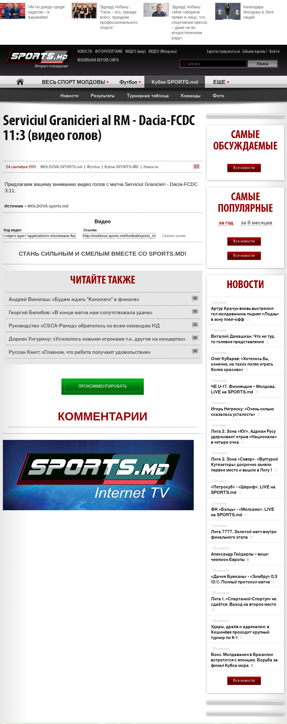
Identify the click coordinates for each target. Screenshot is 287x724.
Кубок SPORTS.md (175, 81)
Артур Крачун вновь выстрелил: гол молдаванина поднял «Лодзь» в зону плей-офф (245, 313)
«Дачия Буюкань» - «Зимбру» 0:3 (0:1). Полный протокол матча (244, 578)
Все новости (244, 168)
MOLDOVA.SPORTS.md (61, 166)
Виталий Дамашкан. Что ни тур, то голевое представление (243, 338)
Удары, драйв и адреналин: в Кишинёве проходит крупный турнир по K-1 (240, 632)
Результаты (103, 95)
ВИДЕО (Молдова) (163, 51)
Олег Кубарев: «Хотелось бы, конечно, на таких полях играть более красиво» (242, 364)
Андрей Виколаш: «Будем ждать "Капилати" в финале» (74, 298)
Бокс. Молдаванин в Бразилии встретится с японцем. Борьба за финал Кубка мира (244, 659)
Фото (218, 95)
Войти (274, 51)
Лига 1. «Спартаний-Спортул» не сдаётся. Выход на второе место (243, 604)
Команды (191, 95)
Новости (69, 95)
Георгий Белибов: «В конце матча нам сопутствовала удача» (80, 311)
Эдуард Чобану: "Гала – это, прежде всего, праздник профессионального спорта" (104, 16)
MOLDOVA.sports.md (48, 206)
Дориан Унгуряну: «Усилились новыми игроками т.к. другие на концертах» (97, 338)
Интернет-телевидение (39, 60)
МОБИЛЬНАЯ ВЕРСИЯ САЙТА (98, 60)
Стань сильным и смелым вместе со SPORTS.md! (103, 253)
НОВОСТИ (84, 51)
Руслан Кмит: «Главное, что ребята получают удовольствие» (80, 351)
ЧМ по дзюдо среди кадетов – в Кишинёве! (32, 11)
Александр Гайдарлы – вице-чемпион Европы (240, 556)
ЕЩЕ (219, 81)
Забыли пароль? (254, 51)
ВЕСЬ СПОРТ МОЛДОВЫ (73, 81)
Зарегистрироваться (223, 51)
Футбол (128, 81)
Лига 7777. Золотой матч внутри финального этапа (244, 534)
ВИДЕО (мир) (135, 51)
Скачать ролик (173, 236)
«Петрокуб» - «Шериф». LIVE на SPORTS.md (243, 489)
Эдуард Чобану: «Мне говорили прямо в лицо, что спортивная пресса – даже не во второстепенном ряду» (175, 21)
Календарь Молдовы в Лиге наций (244, 11)
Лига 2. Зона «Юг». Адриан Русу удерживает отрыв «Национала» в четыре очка (244, 436)
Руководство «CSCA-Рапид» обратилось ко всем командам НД (84, 325)
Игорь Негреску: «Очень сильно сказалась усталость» (242, 411)
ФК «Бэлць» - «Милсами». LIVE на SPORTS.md (242, 511)
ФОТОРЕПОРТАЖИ (108, 51)
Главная (20, 81)
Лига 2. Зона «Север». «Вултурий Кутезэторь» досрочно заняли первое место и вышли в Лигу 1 (244, 464)
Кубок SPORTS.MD (121, 166)
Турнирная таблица (148, 95)
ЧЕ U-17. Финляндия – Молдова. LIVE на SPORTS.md (243, 388)
